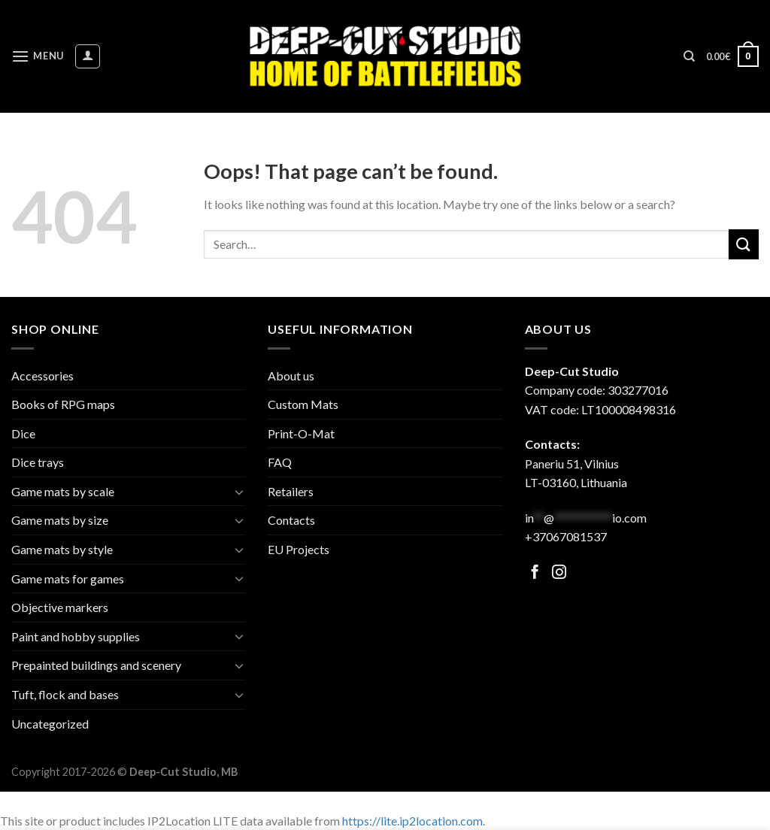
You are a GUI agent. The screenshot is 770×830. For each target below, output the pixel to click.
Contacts (291, 520)
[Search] (689, 56)
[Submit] (744, 244)
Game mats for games (67, 578)
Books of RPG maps (63, 404)
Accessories (42, 375)
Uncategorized (50, 723)
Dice (23, 433)
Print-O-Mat (301, 433)
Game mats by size (59, 520)
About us (291, 375)
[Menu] (37, 56)
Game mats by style (62, 549)
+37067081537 (566, 536)
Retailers (291, 491)
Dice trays (37, 462)
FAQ (280, 462)
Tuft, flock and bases (65, 694)
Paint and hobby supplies (75, 636)
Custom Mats (303, 404)
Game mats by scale (62, 491)
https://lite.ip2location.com (412, 820)
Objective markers (59, 607)
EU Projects (298, 549)
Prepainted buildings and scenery (96, 665)
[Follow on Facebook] (535, 573)
